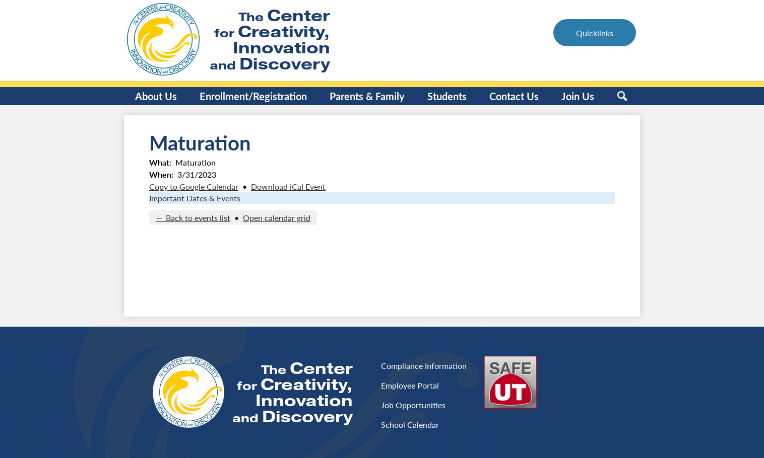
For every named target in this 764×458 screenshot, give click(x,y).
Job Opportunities (413, 405)
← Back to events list (193, 217)
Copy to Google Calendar (193, 186)
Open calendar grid (276, 217)
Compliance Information (424, 365)
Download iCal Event (288, 186)
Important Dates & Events (194, 198)
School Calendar (410, 424)
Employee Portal (410, 385)
